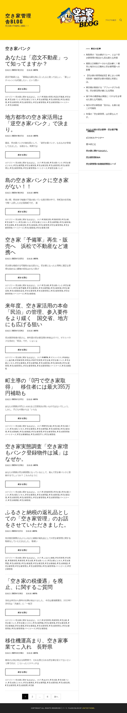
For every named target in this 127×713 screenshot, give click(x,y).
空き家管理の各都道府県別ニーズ (101, 164)
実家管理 (57, 219)
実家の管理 (48, 96)
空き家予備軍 (20, 288)
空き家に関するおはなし (26, 96)
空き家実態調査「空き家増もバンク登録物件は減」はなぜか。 (36, 452)
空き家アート (12, 222)
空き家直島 (33, 225)
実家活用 (47, 219)
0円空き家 (47, 426)
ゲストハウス (56, 357)
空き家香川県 (43, 227)
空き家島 (10, 225)
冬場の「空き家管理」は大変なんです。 (102, 115)
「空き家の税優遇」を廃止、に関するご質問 (34, 583)
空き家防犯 (14, 105)
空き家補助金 (24, 434)
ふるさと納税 (49, 557)
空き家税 (20, 625)
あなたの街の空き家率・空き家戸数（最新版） (102, 130)
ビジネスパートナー (95, 137)
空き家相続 (26, 431)
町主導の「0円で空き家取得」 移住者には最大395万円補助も (37, 386)
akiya (35, 70)
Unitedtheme (88, 708)
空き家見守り (38, 434)
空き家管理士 (26, 102)
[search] (121, 20)
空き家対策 (55, 99)
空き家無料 (14, 431)
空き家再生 (33, 288)
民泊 (29, 360)
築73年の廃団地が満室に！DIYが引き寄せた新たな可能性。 (104, 98)
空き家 (46, 162)
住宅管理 (60, 557)
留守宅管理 (37, 360)
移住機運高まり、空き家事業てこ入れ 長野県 (36, 643)
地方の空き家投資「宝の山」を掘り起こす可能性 (103, 107)
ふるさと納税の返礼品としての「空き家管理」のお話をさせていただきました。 (37, 518)
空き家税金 (31, 625)
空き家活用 (43, 165)
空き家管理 (14, 102)
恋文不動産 (59, 96)
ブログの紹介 (110, 20)
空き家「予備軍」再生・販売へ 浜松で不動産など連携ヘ (36, 245)
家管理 (22, 560)
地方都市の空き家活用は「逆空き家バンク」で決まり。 (36, 123)
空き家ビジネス (29, 99)
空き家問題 (43, 99)
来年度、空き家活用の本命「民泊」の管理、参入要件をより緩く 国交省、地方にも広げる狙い (36, 314)
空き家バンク (15, 99)
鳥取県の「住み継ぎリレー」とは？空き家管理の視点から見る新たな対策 (103, 56)
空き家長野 (23, 685)
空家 (32, 685)
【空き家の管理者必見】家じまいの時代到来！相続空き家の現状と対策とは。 (103, 78)
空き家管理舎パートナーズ (36, 168)
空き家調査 (14, 500)
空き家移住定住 (17, 290)
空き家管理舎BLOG (18, 18)
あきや (46, 679)
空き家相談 (63, 563)
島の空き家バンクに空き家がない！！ (37, 183)
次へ (56, 696)
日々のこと (91, 144)
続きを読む (22, 88)
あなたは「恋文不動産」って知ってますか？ (36, 60)
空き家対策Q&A (93, 157)
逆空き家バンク (56, 168)
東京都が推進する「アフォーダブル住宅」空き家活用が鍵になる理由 (103, 89)
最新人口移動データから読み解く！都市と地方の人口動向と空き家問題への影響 (103, 66)
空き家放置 (27, 563)
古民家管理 (48, 491)
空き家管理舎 (40, 102)
